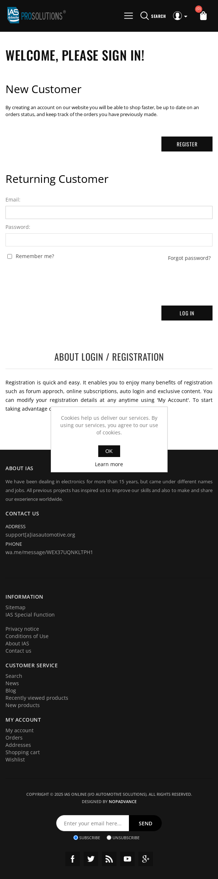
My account (19, 730)
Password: (17, 227)
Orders (14, 737)
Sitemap (15, 607)
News (12, 683)
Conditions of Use (27, 636)
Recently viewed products (36, 697)
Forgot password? (189, 258)
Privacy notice (22, 628)
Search (13, 675)
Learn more (109, 464)
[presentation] (109, 280)
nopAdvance (123, 801)
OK (108, 451)
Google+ (145, 859)
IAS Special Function (30, 614)
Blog (10, 690)
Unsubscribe (125, 837)
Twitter (91, 859)
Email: (12, 199)
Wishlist (15, 759)
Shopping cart (22, 752)
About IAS (17, 643)
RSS (109, 859)
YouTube (127, 859)
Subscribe (89, 837)
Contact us (18, 650)
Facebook (72, 859)
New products (22, 705)
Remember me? (35, 256)
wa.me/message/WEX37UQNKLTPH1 (49, 552)
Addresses (18, 744)
